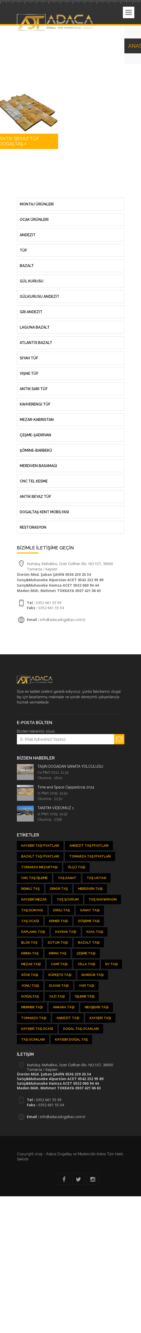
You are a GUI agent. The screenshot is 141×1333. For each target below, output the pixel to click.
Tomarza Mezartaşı (39, 867)
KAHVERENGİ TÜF (35, 404)
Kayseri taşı (100, 1018)
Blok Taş (29, 942)
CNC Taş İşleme (34, 878)
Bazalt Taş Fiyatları (40, 856)
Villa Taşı (86, 964)
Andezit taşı (68, 1018)
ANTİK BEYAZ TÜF (35, 497)
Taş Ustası (96, 878)
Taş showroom (103, 899)
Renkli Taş (30, 889)
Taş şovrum (68, 899)
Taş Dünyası (32, 910)
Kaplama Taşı (33, 932)
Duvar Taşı (59, 986)
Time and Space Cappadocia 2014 (65, 787)
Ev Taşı (111, 964)
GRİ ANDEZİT (31, 312)
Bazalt (27, 266)
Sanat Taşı (90, 910)
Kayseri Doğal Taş (71, 1039)
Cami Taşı (59, 964)
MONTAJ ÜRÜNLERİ (37, 204)
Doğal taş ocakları (81, 1029)
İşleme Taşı (84, 996)
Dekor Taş (59, 889)
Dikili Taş (61, 910)
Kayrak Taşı (65, 932)
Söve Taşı (29, 975)
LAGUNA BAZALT (35, 327)
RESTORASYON (33, 527)
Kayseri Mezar (34, 899)
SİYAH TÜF (29, 358)
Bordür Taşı (93, 975)
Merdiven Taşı (90, 889)
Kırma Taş (30, 953)
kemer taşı (58, 921)
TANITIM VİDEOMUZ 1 (55, 808)
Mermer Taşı (32, 1007)
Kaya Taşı (94, 932)
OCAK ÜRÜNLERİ (34, 220)
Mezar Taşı (31, 964)
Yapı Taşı (86, 986)
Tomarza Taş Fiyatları (90, 856)
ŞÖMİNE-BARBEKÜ (36, 450)
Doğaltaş (30, 996)
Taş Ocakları (33, 1039)
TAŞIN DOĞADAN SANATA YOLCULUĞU (70, 766)
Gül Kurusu (32, 281)
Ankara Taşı (63, 1007)
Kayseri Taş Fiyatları (40, 845)
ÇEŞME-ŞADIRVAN (35, 435)
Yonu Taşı (30, 986)
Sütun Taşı (58, 942)
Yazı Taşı (57, 996)
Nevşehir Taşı (97, 1007)
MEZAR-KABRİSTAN (37, 420)
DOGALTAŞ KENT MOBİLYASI (44, 512)
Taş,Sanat (67, 878)
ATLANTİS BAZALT (36, 343)
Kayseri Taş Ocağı (37, 1029)
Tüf (23, 250)
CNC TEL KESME (34, 481)
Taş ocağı (30, 921)
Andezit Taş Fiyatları (89, 845)
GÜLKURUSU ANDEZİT (39, 296)
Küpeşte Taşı (59, 975)
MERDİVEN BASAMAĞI (38, 466)
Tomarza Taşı (33, 1018)
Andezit (28, 235)
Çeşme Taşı (86, 953)
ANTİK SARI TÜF (34, 389)
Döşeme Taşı (89, 921)
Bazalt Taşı (89, 942)
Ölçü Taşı (76, 867)
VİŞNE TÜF (29, 373)
